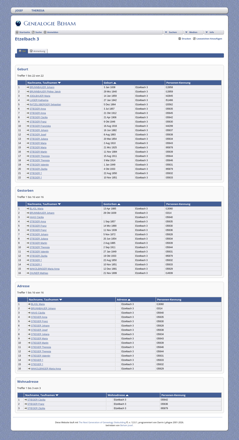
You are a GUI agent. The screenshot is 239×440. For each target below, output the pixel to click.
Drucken (186, 38)
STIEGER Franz (38, 121)
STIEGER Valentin (39, 164)
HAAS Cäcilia (37, 217)
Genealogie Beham (49, 23)
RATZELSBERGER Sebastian (45, 104)
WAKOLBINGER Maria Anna (45, 268)
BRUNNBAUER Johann (42, 87)
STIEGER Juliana (39, 139)
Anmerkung (37, 51)
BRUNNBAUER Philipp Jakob (45, 91)
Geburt (110, 82)
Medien (193, 32)
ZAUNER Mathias (39, 273)
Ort (22, 51)
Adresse (124, 299)
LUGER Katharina (39, 100)
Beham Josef (126, 425)
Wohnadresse (118, 395)
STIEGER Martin (38, 151)
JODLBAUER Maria (40, 96)
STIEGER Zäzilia (38, 169)
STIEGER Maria (38, 143)
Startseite (24, 32)
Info (212, 32)
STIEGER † (36, 173)
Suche (38, 32)
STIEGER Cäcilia (38, 117)
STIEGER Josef (38, 134)
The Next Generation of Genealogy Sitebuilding (102, 422)
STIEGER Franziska (40, 126)
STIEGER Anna (38, 108)
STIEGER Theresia (39, 156)
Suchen (173, 32)
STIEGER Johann (39, 130)
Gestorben (112, 204)
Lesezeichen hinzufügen (209, 38)
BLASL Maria (36, 208)
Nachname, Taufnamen (44, 82)
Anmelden (52, 32)
